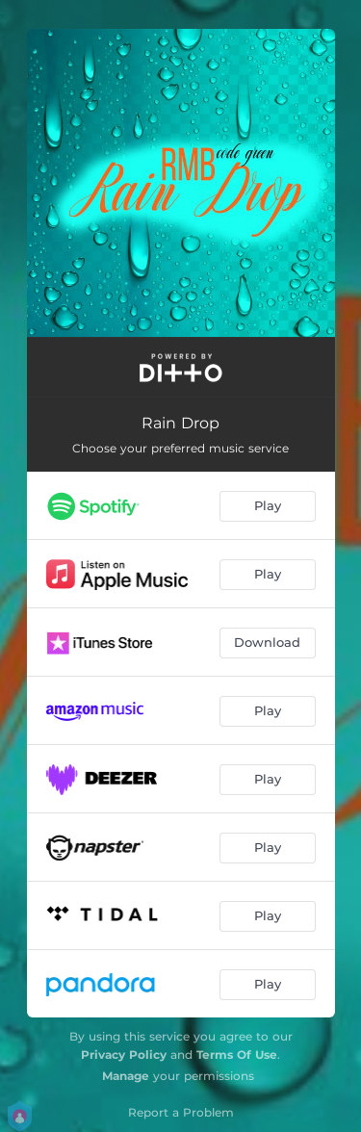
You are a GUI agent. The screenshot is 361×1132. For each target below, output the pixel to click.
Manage (125, 1075)
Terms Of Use (236, 1054)
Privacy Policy (124, 1054)
